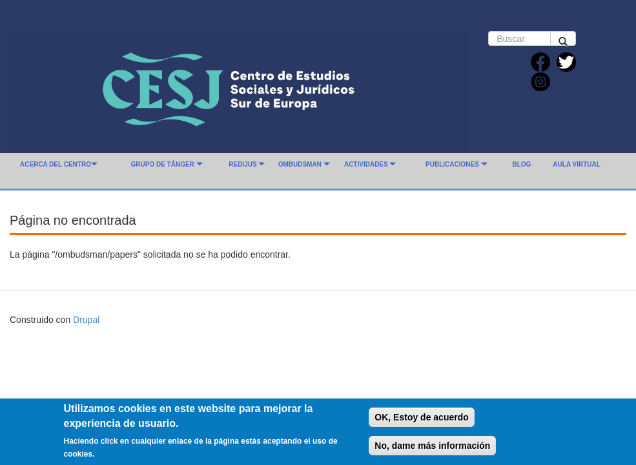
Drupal (86, 320)
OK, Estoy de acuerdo (421, 422)
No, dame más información (432, 450)
